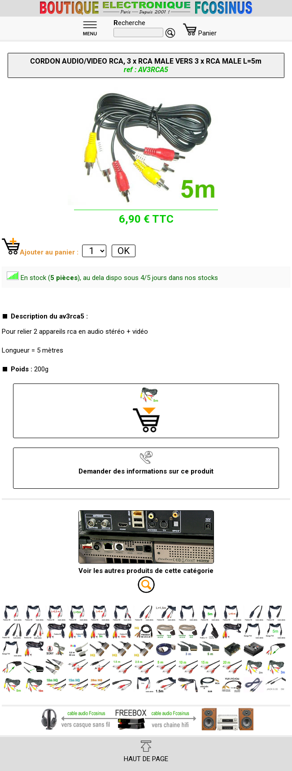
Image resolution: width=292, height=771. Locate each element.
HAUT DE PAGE (146, 752)
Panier (200, 33)
